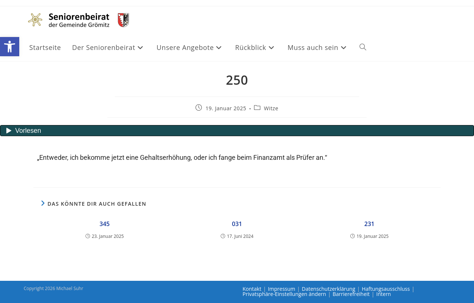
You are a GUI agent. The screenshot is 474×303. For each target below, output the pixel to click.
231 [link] (369, 224)
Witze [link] (271, 108)
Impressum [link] (281, 288)
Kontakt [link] (252, 288)
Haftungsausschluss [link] (386, 288)
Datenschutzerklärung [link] (328, 288)
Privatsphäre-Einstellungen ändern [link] (284, 293)
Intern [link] (383, 293)
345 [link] (105, 224)
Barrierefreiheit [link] (351, 293)
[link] (9, 46)
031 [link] (237, 224)
